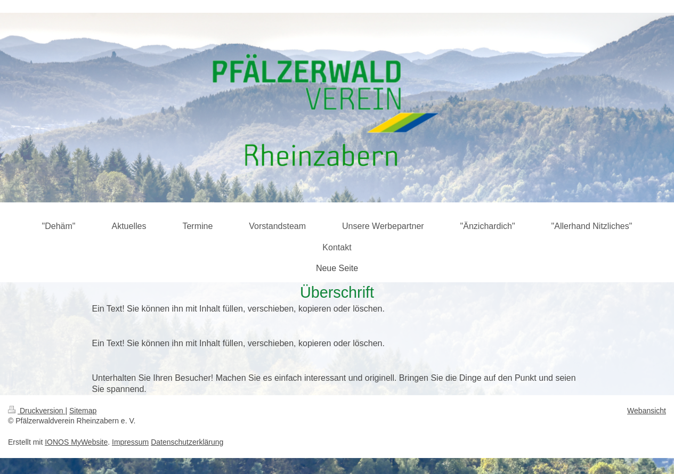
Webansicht (646, 410)
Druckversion (36, 410)
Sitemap (82, 410)
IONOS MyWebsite (76, 442)
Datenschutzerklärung (187, 442)
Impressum (130, 442)
